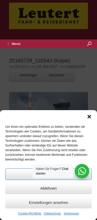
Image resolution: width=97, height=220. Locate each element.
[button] (89, 116)
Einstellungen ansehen (48, 202)
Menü (14, 44)
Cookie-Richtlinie (29, 213)
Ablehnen (48, 188)
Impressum (71, 213)
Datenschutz (52, 213)
